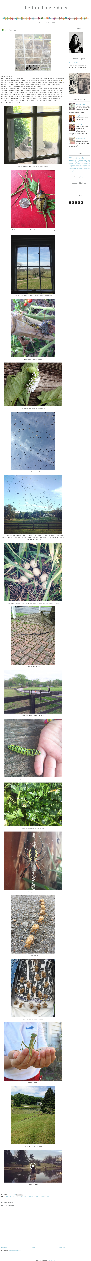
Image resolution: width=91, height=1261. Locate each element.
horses (79, 165)
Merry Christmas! (80, 116)
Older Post (62, 1247)
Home (39, 22)
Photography (50, 22)
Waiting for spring (80, 104)
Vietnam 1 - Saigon (74, 63)
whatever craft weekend (77, 168)
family (76, 165)
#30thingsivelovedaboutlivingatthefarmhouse (21, 1196)
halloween (80, 162)
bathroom (72, 165)
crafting (75, 162)
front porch (77, 170)
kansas (80, 170)
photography (76, 166)
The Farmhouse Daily (45, 7)
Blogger (82, 176)
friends (83, 163)
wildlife (47, 1196)
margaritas (84, 165)
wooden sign (71, 171)
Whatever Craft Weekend (82, 125)
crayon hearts (87, 168)
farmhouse (86, 160)
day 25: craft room (80, 138)
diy (75, 163)
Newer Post (4, 1247)
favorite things (71, 170)
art (69, 165)
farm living (40, 1196)
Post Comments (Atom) (15, 1250)
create (70, 162)
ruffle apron (84, 170)
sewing (81, 166)
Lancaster (87, 163)
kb (9, 1194)
